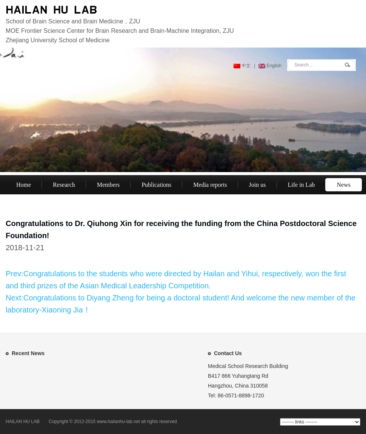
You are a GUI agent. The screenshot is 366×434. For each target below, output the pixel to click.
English (269, 65)
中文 (242, 65)
